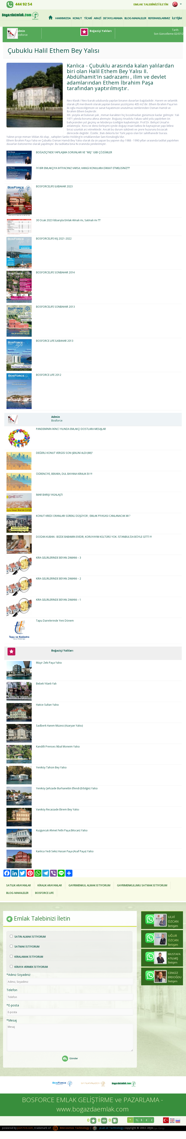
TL (137, 1120)
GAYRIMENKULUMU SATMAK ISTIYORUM (152, 885)
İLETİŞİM (177, 18)
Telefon (11, 990)
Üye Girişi (156, 1129)
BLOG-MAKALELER (135, 18)
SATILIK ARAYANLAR (19, 885)
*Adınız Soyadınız (18, 975)
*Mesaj (11, 1021)
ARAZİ (97, 18)
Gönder (70, 1059)
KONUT (77, 18)
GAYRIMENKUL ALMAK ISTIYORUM (95, 885)
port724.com (25, 1128)
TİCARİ (88, 18)
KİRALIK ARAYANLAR (52, 885)
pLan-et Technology (109, 1128)
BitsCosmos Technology (71, 1128)
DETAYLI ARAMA (112, 18)
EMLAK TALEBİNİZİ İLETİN (149, 4)
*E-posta (12, 1005)
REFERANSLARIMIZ (159, 18)
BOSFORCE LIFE (48, 893)
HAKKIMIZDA (63, 18)
